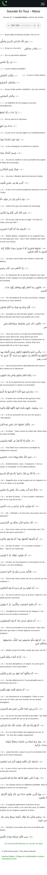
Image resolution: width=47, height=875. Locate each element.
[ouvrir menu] (43, 4)
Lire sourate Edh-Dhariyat (14, 844)
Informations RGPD (9, 859)
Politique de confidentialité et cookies (30, 856)
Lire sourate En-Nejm (34, 844)
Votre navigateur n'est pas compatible (23, 25)
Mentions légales (8, 856)
